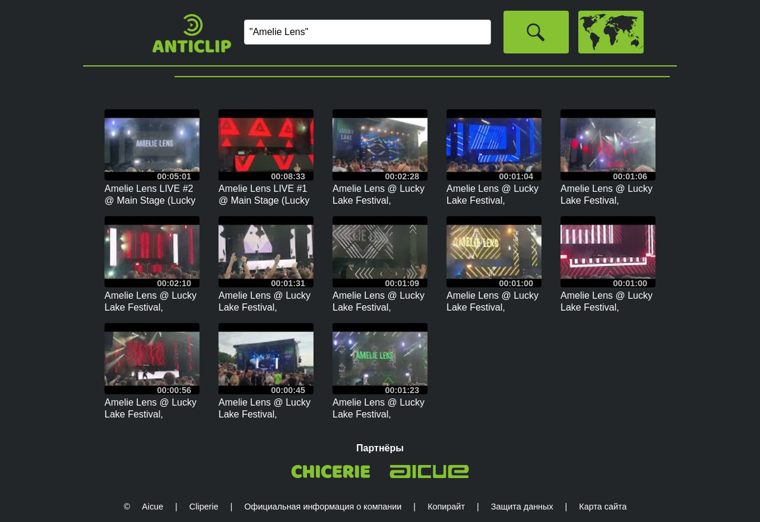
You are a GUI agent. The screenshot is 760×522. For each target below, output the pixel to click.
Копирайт (446, 506)
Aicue (152, 506)
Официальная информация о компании (322, 506)
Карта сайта (602, 506)
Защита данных (522, 506)
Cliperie (203, 506)
